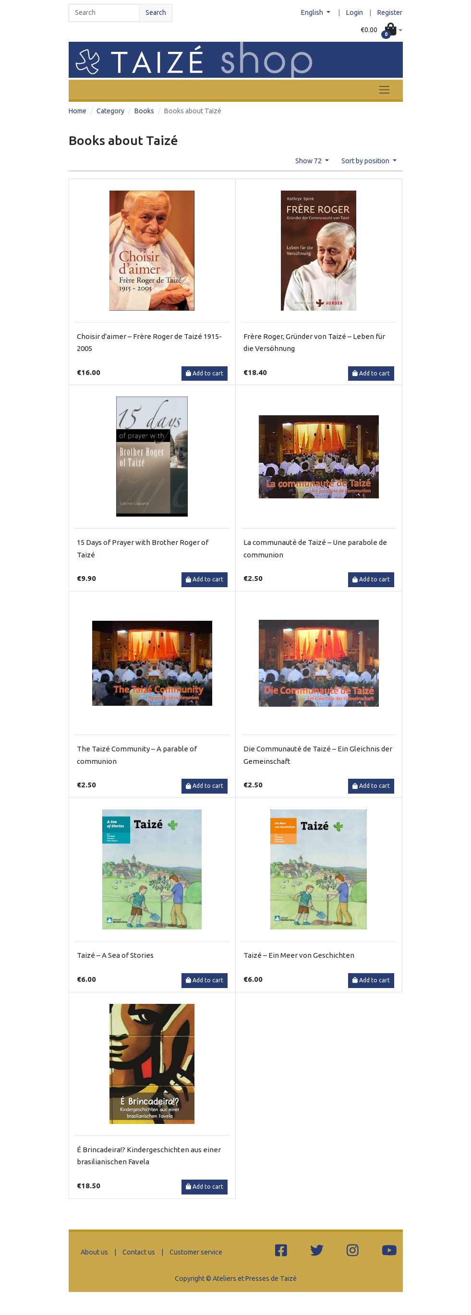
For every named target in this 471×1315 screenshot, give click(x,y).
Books (144, 111)
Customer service (195, 1252)
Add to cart (204, 373)
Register (389, 12)
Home (77, 111)
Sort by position (366, 161)
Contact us (138, 1252)
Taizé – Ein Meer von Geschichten (298, 955)
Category (110, 111)
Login (354, 12)
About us (94, 1252)
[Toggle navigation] (384, 89)
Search (155, 12)
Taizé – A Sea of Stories (115, 955)
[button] (381, 30)
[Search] (104, 13)
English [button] (313, 12)
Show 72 (309, 161)
